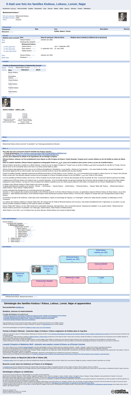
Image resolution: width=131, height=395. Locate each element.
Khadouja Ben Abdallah (30, 42)
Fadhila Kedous (25, 235)
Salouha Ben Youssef (25, 67)
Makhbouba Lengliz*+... (73, 280)
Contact (80, 8)
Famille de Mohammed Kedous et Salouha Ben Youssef (24, 65)
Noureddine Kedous (13, 77)
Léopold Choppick (28, 347)
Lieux (44, 8)
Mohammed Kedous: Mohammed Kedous (22, 296)
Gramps (11, 390)
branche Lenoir (8, 367)
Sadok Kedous (29, 46)
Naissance (8, 32)
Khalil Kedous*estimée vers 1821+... (101, 252)
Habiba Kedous (29, 51)
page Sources (47, 324)
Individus (13, 8)
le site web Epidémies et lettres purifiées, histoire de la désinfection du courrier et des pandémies (30, 317)
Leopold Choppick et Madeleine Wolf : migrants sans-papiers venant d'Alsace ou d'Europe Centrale (44, 344)
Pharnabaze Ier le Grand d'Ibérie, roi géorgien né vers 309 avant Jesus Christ (73, 383)
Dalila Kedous (25, 233)
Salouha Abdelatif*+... (101, 266)
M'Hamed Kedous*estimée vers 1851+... (73, 259)
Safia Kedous (24, 236)
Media (61, 8)
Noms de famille (22, 8)
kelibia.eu (20, 307)
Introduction (6, 8)
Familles (30, 8)
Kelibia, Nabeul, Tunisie (62, 31)
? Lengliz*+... (101, 280)
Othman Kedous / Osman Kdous (39, 336)
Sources (50, 8)
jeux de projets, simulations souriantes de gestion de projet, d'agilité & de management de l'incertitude (37, 315)
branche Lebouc (8, 360)
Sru (29, 384)
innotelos (6, 315)
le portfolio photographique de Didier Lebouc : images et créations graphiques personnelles (28, 318)
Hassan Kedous (27, 40)
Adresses (73, 8)
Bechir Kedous (24, 228)
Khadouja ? (26, 57)
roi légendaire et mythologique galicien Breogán (99, 384)
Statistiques (87, 8)
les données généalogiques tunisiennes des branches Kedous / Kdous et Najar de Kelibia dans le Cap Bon (79, 334)
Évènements (38, 8)
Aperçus (66, 8)
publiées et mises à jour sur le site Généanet (38, 327)
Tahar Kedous (28, 48)
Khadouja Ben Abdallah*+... (44, 283)
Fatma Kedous (25, 231)
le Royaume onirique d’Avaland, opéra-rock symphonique (19, 319)
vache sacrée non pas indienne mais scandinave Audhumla (63, 377)
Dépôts (56, 8)
